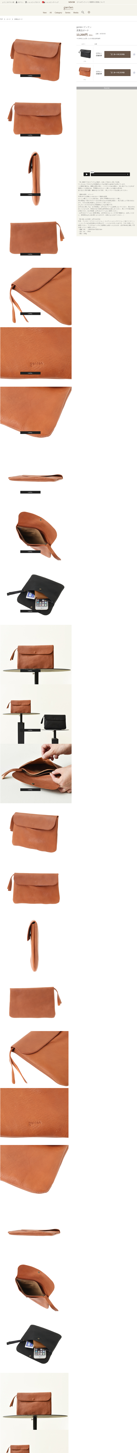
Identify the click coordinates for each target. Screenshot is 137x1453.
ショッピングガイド (32, 2)
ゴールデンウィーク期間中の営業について (91, 2)
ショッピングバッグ (50, 2)
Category (58, 13)
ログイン (20, 2)
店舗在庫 (99, 55)
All (51, 13)
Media (75, 13)
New (45, 13)
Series (67, 13)
